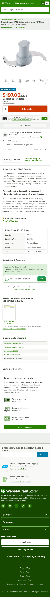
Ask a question (19, 27)
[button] (6, 81)
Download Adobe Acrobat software (14, 329)
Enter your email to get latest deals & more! (22, 449)
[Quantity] (5, 109)
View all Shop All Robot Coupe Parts (33, 159)
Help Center (25, 542)
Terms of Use (18, 289)
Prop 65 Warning (10, 221)
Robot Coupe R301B (11, 351)
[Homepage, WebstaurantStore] (25, 3)
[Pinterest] (30, 506)
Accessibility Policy (25, 580)
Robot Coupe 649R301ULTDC (14, 347)
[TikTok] (23, 506)
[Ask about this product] (25, 278)
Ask (41, 279)
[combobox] (25, 9)
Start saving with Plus (18, 469)
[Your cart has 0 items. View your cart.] (45, 3)
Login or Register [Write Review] (25, 427)
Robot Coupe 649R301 (12, 355)
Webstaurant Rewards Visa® (21, 120)
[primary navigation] (6, 3)
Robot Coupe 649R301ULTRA (14, 343)
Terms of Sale (25, 568)
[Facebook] (16, 506)
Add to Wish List (25, 125)
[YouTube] (10, 506)
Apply (45, 119)
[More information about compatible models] (26, 338)
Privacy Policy (31, 289)
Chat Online (12, 556)
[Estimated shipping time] (41, 137)
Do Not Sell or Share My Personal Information (25, 584)
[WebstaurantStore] (25, 491)
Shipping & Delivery (34, 556)
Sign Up (42, 454)
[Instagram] (3, 506)
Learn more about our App (20, 482)
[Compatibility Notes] (9, 314)
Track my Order (25, 549)
